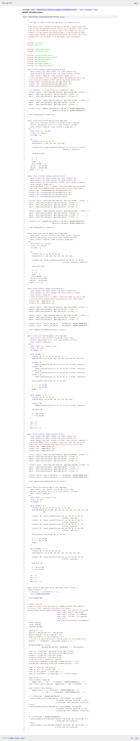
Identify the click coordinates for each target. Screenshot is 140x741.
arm (95, 9)
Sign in (136, 3)
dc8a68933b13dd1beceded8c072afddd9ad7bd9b (57, 9)
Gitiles (12, 738)
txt (132, 738)
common (88, 9)
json (136, 738)
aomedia (26, 9)
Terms (22, 738)
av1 (81, 9)
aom (33, 9)
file (62, 17)
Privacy (17, 738)
